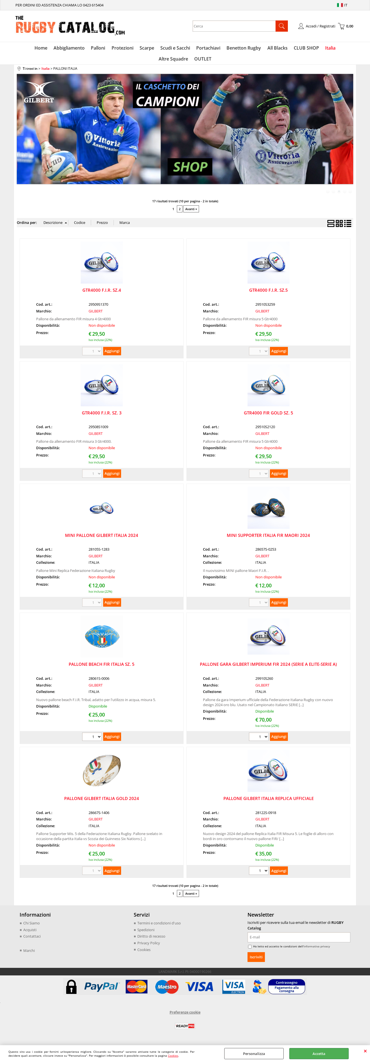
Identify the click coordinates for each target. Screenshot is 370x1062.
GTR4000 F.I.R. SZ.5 (268, 292)
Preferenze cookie (185, 1014)
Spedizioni (145, 932)
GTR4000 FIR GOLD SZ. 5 (268, 415)
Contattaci (32, 938)
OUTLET (185, 61)
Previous (20, 133)
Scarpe (130, 48)
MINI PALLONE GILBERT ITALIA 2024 (101, 537)
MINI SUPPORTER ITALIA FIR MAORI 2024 (268, 537)
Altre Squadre (335, 48)
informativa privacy (317, 949)
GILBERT (96, 313)
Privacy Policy (148, 945)
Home (26, 48)
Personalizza (254, 1053)
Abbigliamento (54, 48)
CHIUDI (365, 1051)
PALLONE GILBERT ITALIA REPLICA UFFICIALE (268, 801)
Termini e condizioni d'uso (159, 925)
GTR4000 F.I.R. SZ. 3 (102, 415)
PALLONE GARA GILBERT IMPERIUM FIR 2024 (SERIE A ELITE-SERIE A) (268, 666)
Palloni (82, 48)
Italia (310, 48)
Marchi (29, 952)
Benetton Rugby (225, 48)
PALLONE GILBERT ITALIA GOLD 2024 (101, 801)
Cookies (173, 1056)
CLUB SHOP (286, 48)
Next (349, 133)
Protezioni (106, 48)
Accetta (319, 1053)
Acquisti (29, 932)
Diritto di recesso (151, 938)
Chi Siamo (31, 925)
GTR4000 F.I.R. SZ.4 (101, 292)
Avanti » (191, 211)
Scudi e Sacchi (158, 48)
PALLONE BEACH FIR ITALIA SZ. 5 (102, 666)
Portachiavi (190, 48)
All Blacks (258, 48)
